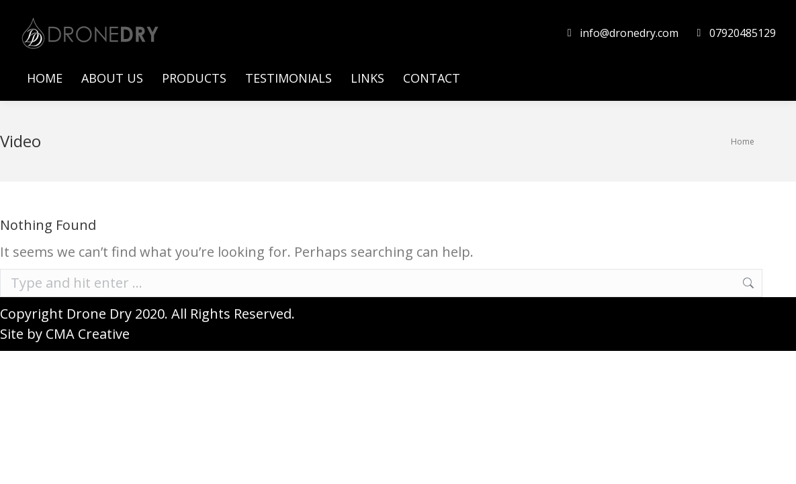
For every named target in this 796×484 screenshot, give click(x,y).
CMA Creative (88, 334)
